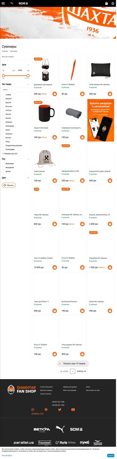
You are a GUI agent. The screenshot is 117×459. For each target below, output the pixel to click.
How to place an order (93, 390)
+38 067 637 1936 (58, 402)
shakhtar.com (37, 413)
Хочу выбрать (7, 455)
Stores (88, 387)
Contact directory (45, 394)
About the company (46, 390)
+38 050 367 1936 (58, 405)
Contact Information (46, 387)
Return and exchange (69, 390)
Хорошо (111, 455)
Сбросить (9, 185)
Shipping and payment (70, 387)
